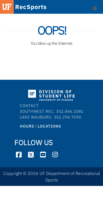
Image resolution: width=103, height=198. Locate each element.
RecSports (22, 7)
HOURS (27, 126)
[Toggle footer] (94, 7)
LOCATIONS (49, 126)
